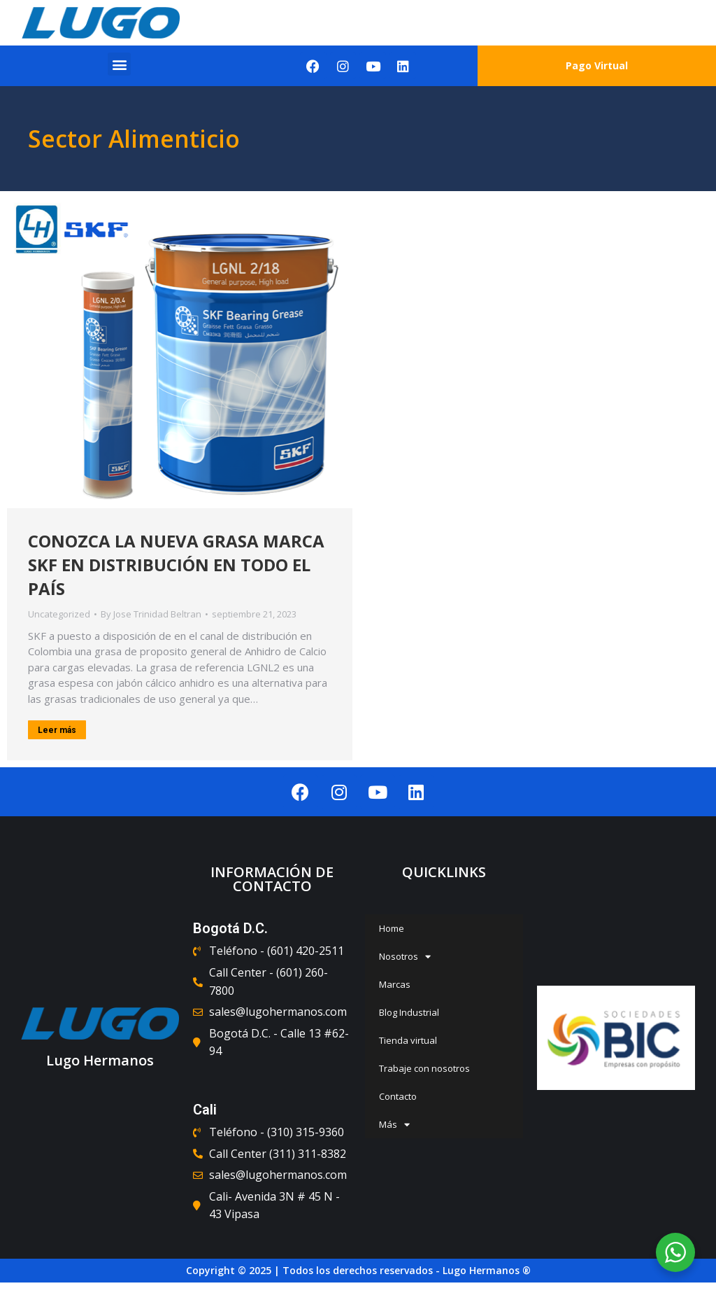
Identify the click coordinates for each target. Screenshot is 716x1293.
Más (394, 1124)
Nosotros (405, 956)
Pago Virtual (597, 65)
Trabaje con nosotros (424, 1068)
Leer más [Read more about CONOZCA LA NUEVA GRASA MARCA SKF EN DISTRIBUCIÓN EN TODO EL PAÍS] (57, 731)
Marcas (394, 984)
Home (391, 928)
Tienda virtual (408, 1040)
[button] (119, 64)
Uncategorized (59, 614)
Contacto (398, 1096)
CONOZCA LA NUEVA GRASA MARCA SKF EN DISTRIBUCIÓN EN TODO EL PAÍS (176, 565)
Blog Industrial (409, 1012)
